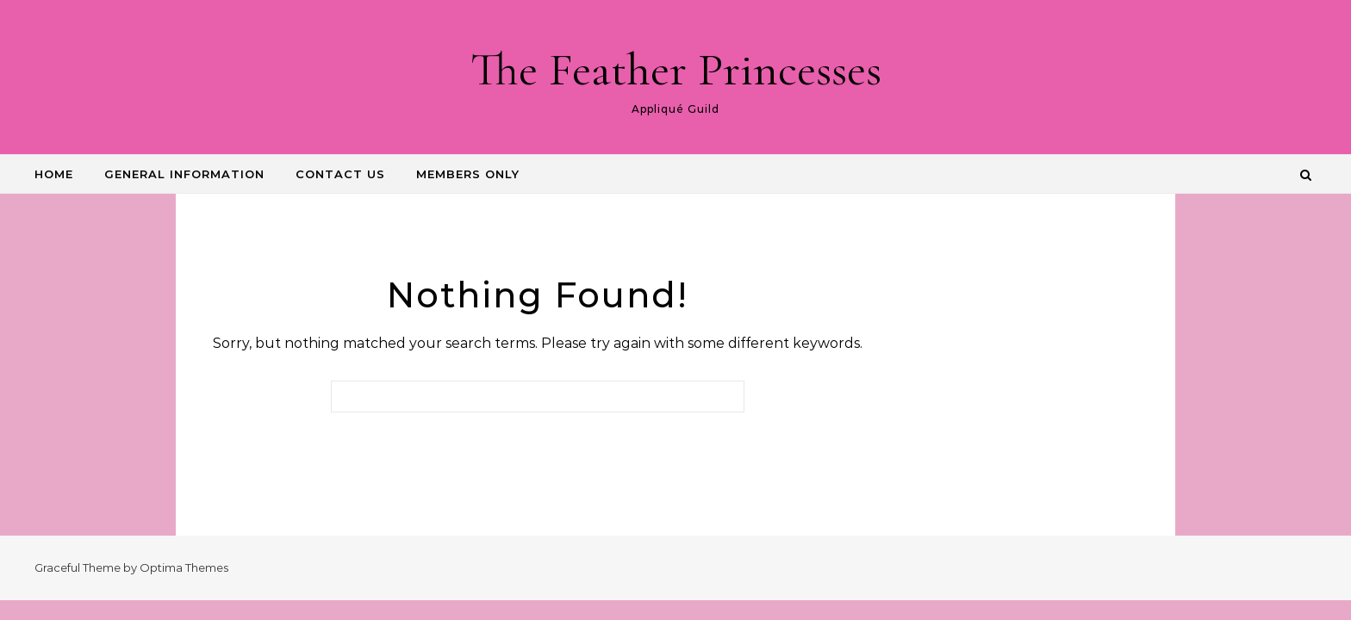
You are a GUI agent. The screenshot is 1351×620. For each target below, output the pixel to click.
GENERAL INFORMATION (184, 174)
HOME (53, 174)
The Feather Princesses (675, 69)
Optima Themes (184, 567)
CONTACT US (340, 174)
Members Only (468, 174)
